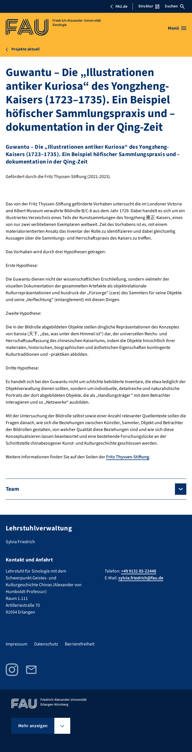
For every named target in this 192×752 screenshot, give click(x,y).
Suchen (175, 6)
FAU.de (118, 6)
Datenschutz (46, 644)
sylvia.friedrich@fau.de (140, 578)
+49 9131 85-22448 (138, 571)
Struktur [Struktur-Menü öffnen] (148, 6)
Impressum (16, 644)
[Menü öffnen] (177, 28)
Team (12, 489)
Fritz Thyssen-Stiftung (127, 457)
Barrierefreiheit (79, 644)
